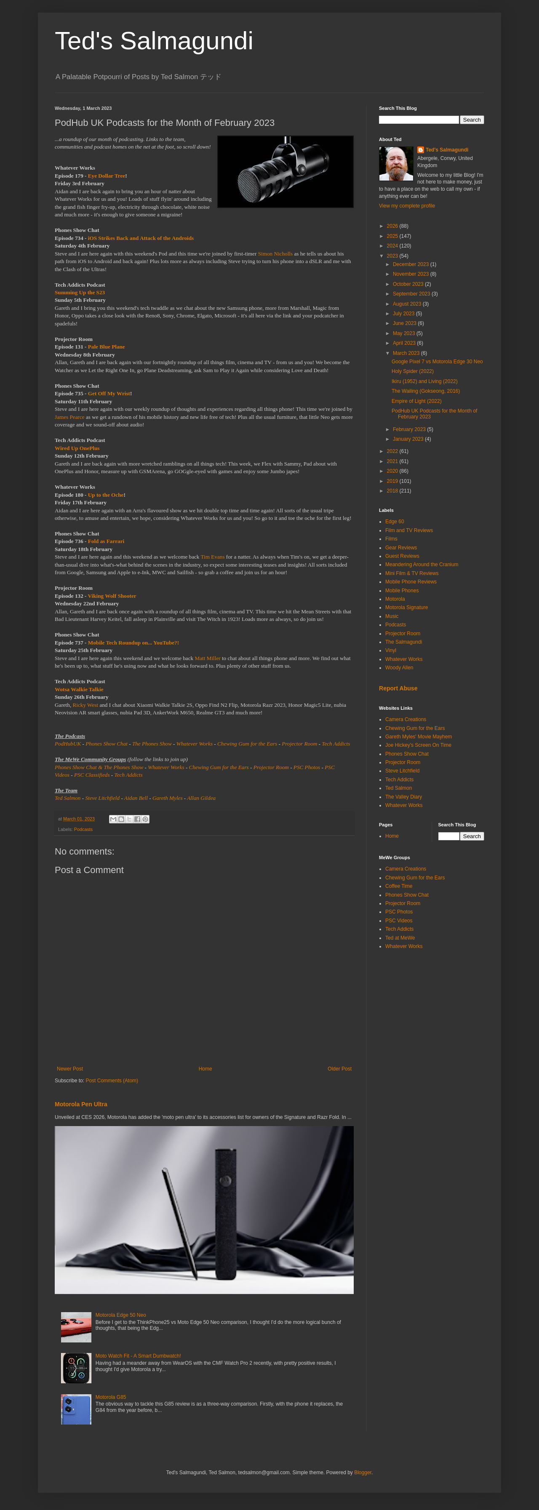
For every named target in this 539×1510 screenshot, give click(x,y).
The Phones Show (152, 743)
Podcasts (83, 829)
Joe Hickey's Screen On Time (418, 745)
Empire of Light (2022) (417, 401)
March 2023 (407, 353)
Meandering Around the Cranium (421, 564)
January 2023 (409, 439)
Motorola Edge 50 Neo (121, 1315)
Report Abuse (398, 688)
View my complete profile (407, 206)
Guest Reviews (402, 556)
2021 (393, 461)
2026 (393, 226)
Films (391, 539)
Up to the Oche (106, 495)
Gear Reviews (401, 548)
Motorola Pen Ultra (81, 1104)
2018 (393, 491)
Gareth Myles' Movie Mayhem (418, 737)
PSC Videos (398, 921)
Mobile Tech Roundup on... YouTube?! (133, 642)
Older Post (340, 1069)
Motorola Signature (406, 607)
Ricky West (85, 705)
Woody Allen (399, 668)
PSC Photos (307, 767)
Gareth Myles (167, 798)
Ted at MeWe (400, 938)
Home (205, 1069)
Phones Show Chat (106, 743)
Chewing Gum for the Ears (247, 743)
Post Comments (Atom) (111, 1081)
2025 (393, 236)
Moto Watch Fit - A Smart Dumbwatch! (138, 1356)
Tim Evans (213, 557)
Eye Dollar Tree (106, 176)
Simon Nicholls (275, 253)
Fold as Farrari (106, 541)
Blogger (362, 1472)
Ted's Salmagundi (154, 41)
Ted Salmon (67, 798)
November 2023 (411, 274)
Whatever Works (194, 743)
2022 (393, 451)
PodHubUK (68, 743)
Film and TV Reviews (409, 530)
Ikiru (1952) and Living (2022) (425, 381)
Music (391, 616)
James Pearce (70, 417)
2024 (393, 246)
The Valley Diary (403, 797)
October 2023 (409, 284)
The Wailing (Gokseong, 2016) (426, 391)
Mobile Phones (402, 591)
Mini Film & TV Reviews (411, 573)
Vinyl (390, 650)
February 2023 (410, 429)
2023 (393, 256)
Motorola (395, 599)
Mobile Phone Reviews (411, 582)
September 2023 (412, 294)
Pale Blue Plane (106, 347)
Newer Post (70, 1069)
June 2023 (405, 323)
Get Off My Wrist (109, 393)
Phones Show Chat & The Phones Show (99, 767)
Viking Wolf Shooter (112, 596)
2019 (393, 481)
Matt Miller (207, 658)
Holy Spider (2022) (413, 371)
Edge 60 (394, 522)
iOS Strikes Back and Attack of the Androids (141, 238)
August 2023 (408, 304)
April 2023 (405, 343)
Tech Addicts (336, 743)
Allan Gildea (201, 798)
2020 (393, 471)
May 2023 (404, 333)
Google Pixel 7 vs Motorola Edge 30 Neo (437, 362)
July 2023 (404, 314)
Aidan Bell (136, 798)
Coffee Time (398, 886)
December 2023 (411, 264)
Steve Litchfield (102, 798)
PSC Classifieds (92, 775)
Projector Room (299, 743)
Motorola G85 (111, 1397)
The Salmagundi (403, 642)
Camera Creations (405, 719)
